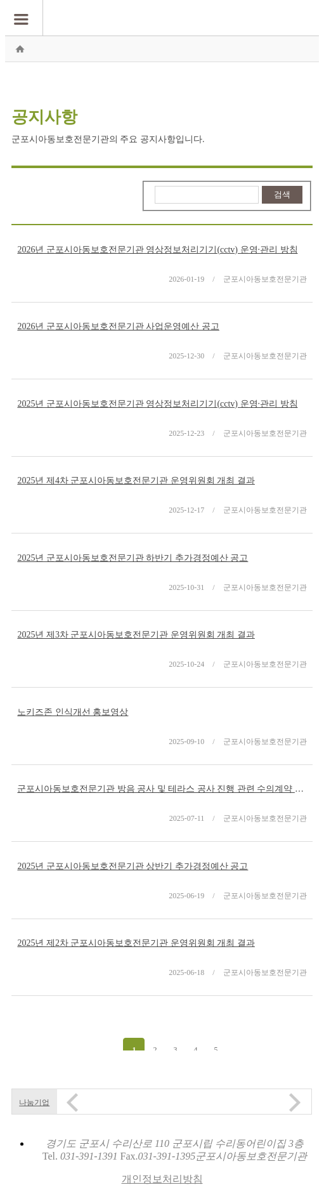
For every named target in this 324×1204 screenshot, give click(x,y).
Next (295, 1102)
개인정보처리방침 (162, 1179)
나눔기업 (34, 1102)
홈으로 (19, 49)
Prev (72, 1102)
